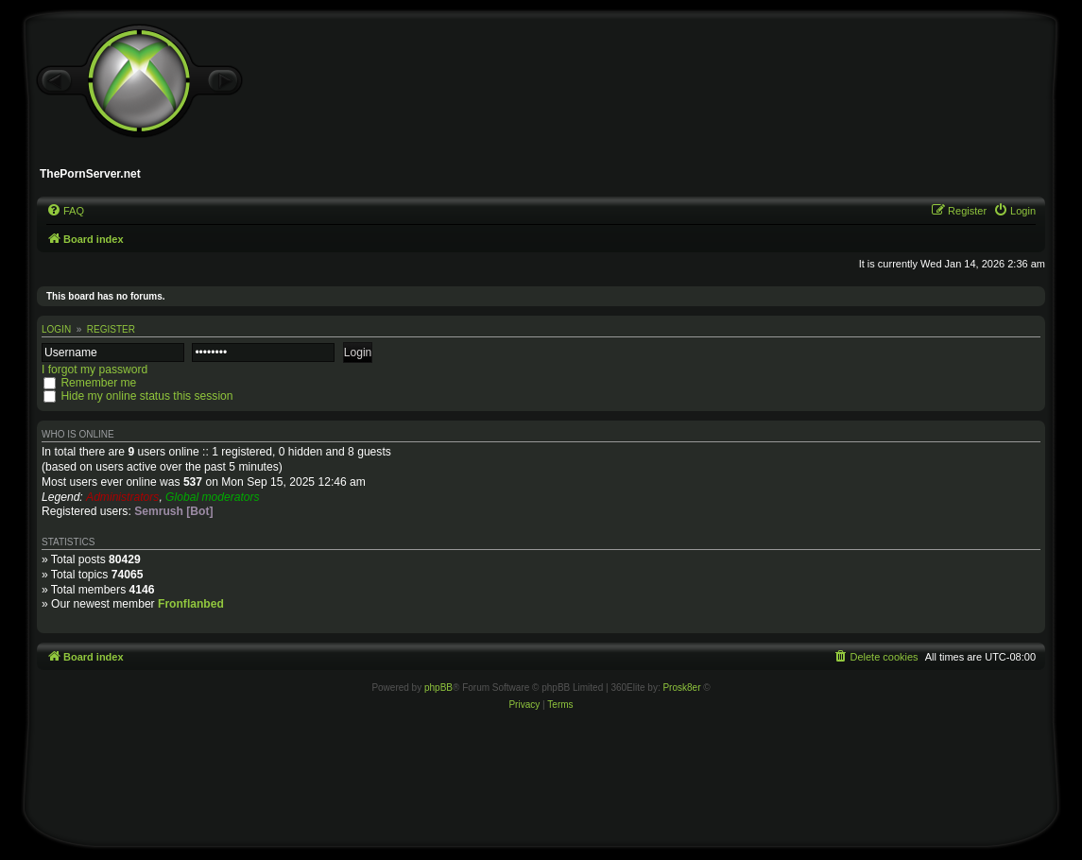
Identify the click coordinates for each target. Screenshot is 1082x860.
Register (111, 329)
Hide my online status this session (146, 396)
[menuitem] (65, 210)
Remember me (98, 382)
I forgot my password (94, 369)
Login (56, 329)
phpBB (438, 687)
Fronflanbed (191, 604)
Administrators (122, 497)
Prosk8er (681, 687)
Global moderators (212, 497)
